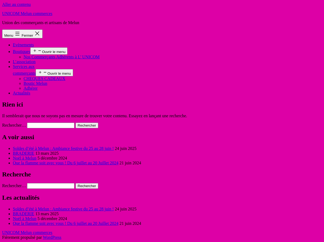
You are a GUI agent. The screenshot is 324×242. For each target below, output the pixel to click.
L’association (24, 61)
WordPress (52, 237)
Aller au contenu (16, 4)
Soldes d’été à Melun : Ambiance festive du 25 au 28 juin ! (63, 148)
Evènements (23, 45)
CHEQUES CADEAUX (44, 78)
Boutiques (21, 51)
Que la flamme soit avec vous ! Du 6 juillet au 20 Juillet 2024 (65, 163)
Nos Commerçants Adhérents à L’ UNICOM (62, 57)
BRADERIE (23, 153)
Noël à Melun (24, 158)
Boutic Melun (35, 83)
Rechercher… (14, 125)
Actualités (21, 93)
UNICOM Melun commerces (27, 13)
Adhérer (30, 88)
